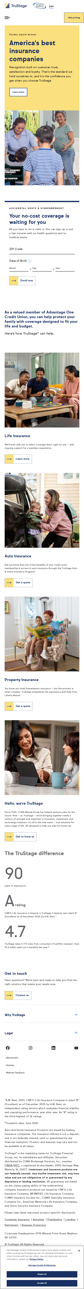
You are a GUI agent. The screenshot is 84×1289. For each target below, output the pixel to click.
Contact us (22, 995)
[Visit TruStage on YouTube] (76, 1048)
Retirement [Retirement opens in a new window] (11, 1225)
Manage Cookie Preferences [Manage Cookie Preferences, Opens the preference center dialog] (41, 1265)
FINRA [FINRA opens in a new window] (9, 1165)
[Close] (79, 1250)
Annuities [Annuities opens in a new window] (38, 1219)
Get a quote (23, 582)
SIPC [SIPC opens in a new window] (17, 1165)
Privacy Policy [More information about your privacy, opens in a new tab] (36, 1259)
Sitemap (10, 1065)
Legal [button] (41, 1033)
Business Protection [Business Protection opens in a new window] (34, 1225)
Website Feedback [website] (15, 1073)
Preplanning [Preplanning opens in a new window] (54, 1219)
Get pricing (74, 18)
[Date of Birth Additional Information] (29, 261)
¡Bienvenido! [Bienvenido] (12, 1058)
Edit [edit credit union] (51, 6)
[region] (42, 1267)
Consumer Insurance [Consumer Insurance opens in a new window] (17, 1219)
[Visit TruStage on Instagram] (30, 1048)
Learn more (18, 92)
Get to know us (25, 837)
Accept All (42, 1283)
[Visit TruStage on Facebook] (8, 1048)
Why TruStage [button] (41, 1015)
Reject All (42, 1274)
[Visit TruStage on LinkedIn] (53, 1048)
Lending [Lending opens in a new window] (70, 1219)
